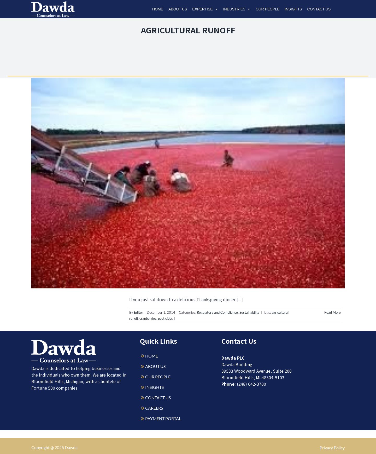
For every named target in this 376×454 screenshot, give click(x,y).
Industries (237, 9)
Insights (293, 9)
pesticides (165, 318)
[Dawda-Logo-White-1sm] (64, 340)
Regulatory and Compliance (217, 312)
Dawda (71, 447)
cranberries (147, 318)
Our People (267, 9)
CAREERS (154, 407)
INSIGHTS (154, 387)
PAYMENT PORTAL (163, 418)
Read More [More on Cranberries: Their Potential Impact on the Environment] (332, 312)
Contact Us (319, 9)
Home (157, 9)
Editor (138, 312)
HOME (151, 355)
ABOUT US (155, 366)
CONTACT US (158, 397)
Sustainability (249, 312)
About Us (177, 9)
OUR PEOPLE (158, 376)
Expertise (205, 9)
